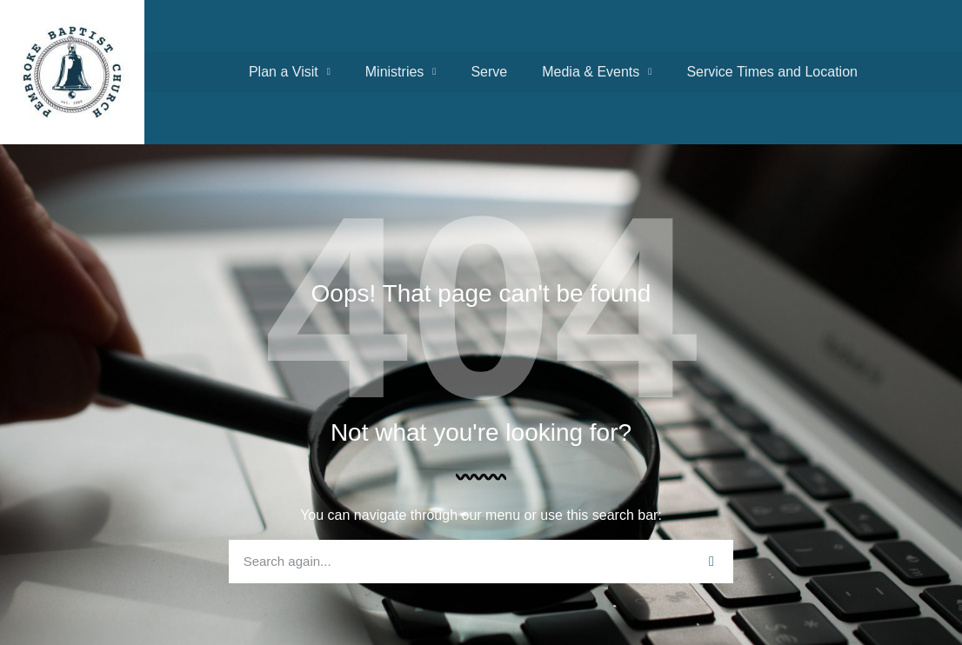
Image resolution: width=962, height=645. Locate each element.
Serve (489, 71)
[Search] (711, 561)
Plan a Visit (290, 71)
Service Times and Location (772, 71)
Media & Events (596, 71)
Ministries (401, 71)
